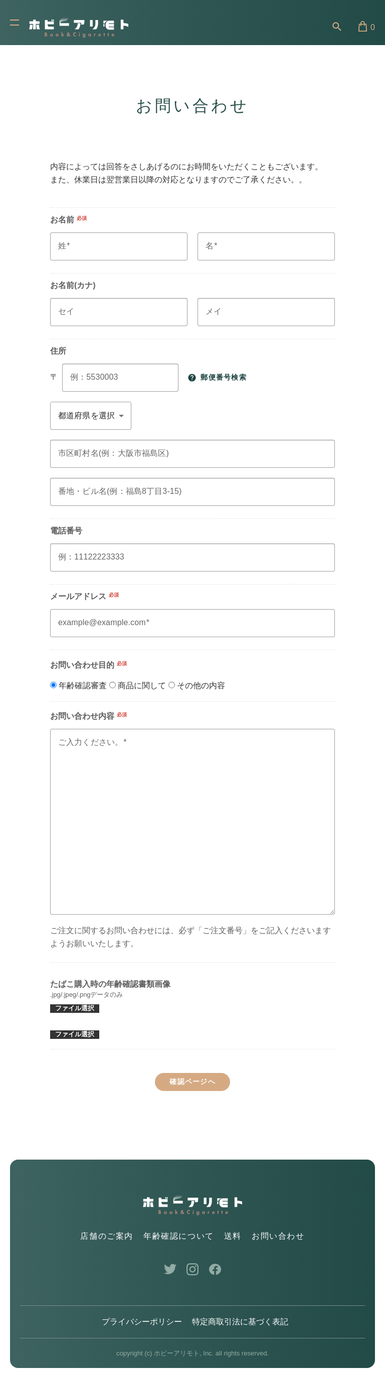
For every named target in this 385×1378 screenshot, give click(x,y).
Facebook (215, 1269)
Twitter (170, 1269)
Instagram (192, 1269)
